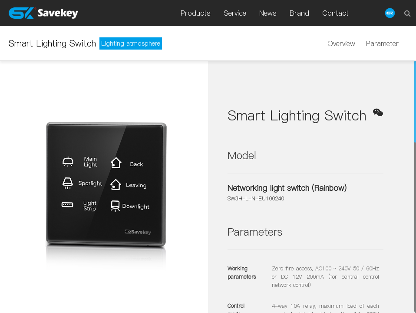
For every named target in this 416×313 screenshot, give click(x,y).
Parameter (382, 43)
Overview (341, 43)
